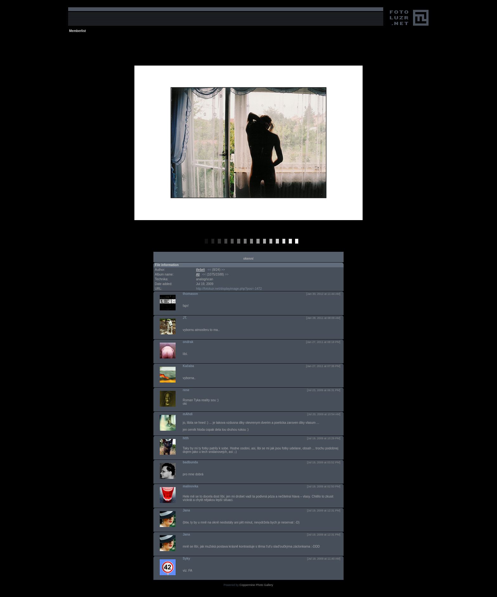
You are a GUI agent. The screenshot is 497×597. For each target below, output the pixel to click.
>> (223, 269)
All (198, 274)
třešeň (200, 269)
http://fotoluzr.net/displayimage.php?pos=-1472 (229, 288)
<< (209, 269)
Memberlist (77, 31)
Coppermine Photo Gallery (256, 585)
